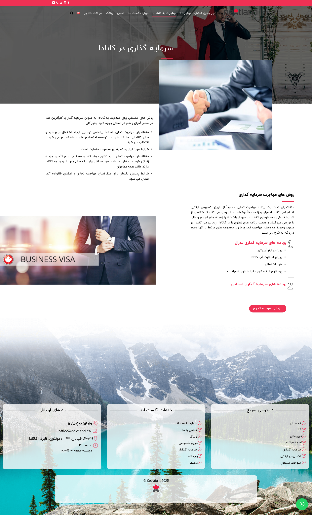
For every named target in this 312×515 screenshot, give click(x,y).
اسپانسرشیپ (293, 442)
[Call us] (57, 2)
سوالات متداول (93, 13)
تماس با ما (189, 430)
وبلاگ (109, 13)
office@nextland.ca (74, 431)
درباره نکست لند (138, 13)
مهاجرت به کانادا (164, 13)
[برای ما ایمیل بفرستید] (61, 2)
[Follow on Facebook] (68, 2)
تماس (120, 13)
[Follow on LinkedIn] (53, 2)
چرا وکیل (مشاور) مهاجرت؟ (197, 13)
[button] (71, 13)
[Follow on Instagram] (65, 2)
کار (299, 429)
